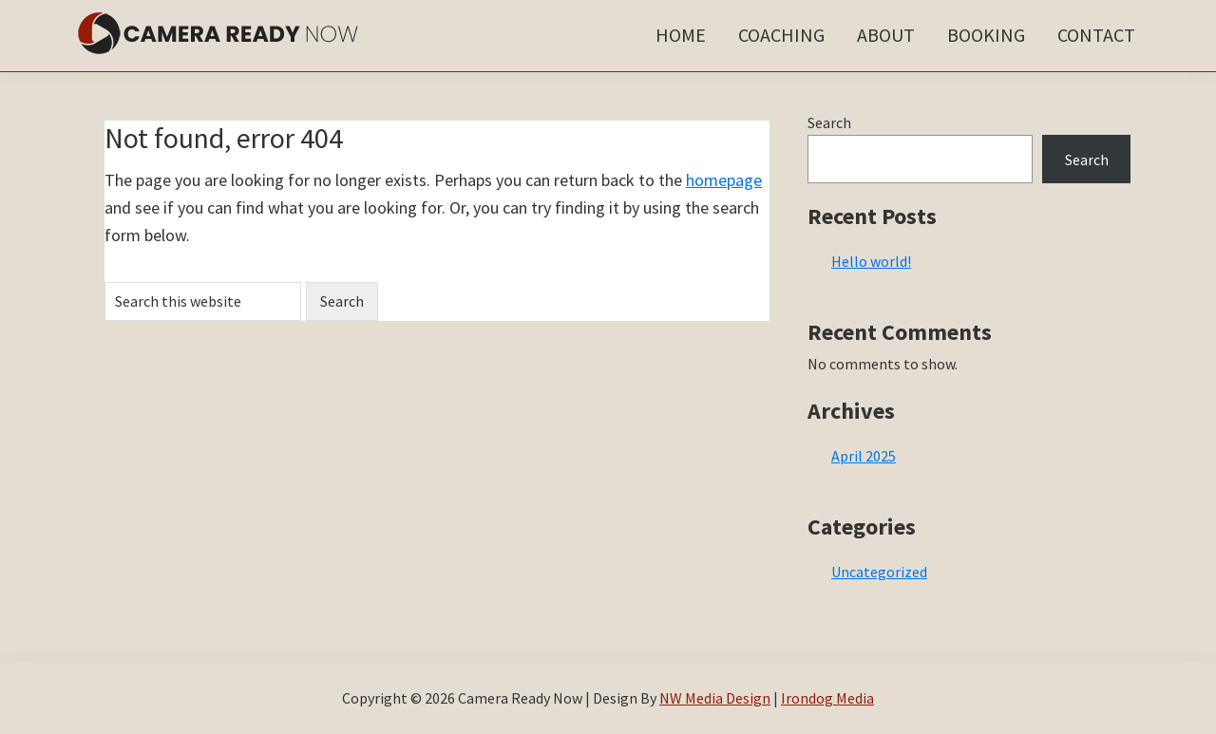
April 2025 (863, 455)
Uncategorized (879, 571)
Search (829, 122)
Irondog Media (827, 697)
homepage (724, 180)
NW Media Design (714, 697)
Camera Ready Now (218, 33)
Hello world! (871, 261)
